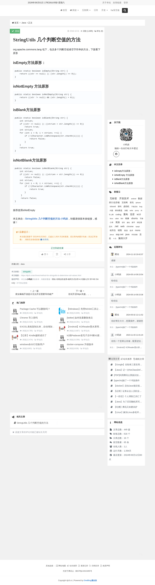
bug (140, 206)
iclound (113, 206)
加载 (126, 210)
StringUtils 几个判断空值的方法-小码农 (46, 218)
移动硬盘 (119, 210)
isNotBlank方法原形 (122, 183)
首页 (63, 10)
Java (23, 23)
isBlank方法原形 (121, 179)
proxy (137, 210)
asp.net (120, 234)
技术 (132, 230)
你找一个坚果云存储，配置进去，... (128, 341)
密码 (120, 206)
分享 (67, 254)
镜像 (127, 218)
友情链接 (117, 2)
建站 (128, 222)
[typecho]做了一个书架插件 (127, 267)
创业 (126, 230)
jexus (112, 234)
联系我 (44, 239)
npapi (138, 226)
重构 (126, 214)
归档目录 (94, 566)
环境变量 (135, 234)
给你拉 (114, 280)
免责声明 (105, 566)
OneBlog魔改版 (90, 580)
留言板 (115, 10)
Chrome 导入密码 (29, 317)
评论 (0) (98, 31)
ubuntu (134, 218)
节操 (141, 218)
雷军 (123, 222)
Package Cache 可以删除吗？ (35, 309)
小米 (112, 222)
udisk (117, 218)
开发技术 (124, 198)
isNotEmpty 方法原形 (123, 175)
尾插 (117, 222)
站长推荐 (72, 566)
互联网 (86, 10)
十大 (115, 238)
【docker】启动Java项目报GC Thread (130, 386)
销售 (120, 230)
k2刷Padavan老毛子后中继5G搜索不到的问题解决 (92, 335)
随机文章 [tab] (138, 359)
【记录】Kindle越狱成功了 (33, 335)
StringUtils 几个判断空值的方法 (30, 423)
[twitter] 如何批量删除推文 (80, 317)
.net (116, 226)
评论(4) (38, 322)
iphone (138, 202)
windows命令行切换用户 (32, 344)
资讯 (132, 203)
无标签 (114, 198)
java (127, 234)
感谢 (113, 260)
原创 (15, 31)
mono (137, 230)
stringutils (27, 272)
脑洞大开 (122, 238)
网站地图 (61, 566)
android (134, 199)
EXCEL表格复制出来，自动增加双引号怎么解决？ (45, 326)
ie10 (139, 214)
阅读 (74, 10)
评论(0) (38, 313)
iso (122, 218)
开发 (104, 10)
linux (112, 218)
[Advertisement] (57, 382)
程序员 (113, 230)
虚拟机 (126, 206)
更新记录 (83, 566)
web (122, 226)
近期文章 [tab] (114, 359)
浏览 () (88, 31)
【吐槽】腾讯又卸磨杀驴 (123, 407)
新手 (133, 222)
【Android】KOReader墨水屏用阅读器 (86, 326)
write (132, 210)
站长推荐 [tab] (126, 359)
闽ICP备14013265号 (83, 571)
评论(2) (85, 322)
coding (118, 214)
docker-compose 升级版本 (80, 344)
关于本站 (106, 2)
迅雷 (132, 214)
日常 (96, 10)
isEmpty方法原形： (122, 171)
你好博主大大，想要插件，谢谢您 (127, 321)
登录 (126, 2)
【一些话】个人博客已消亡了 (126, 396)
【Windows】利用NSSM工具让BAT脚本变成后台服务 (94, 309)
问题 (112, 210)
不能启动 (134, 206)
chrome (130, 226)
